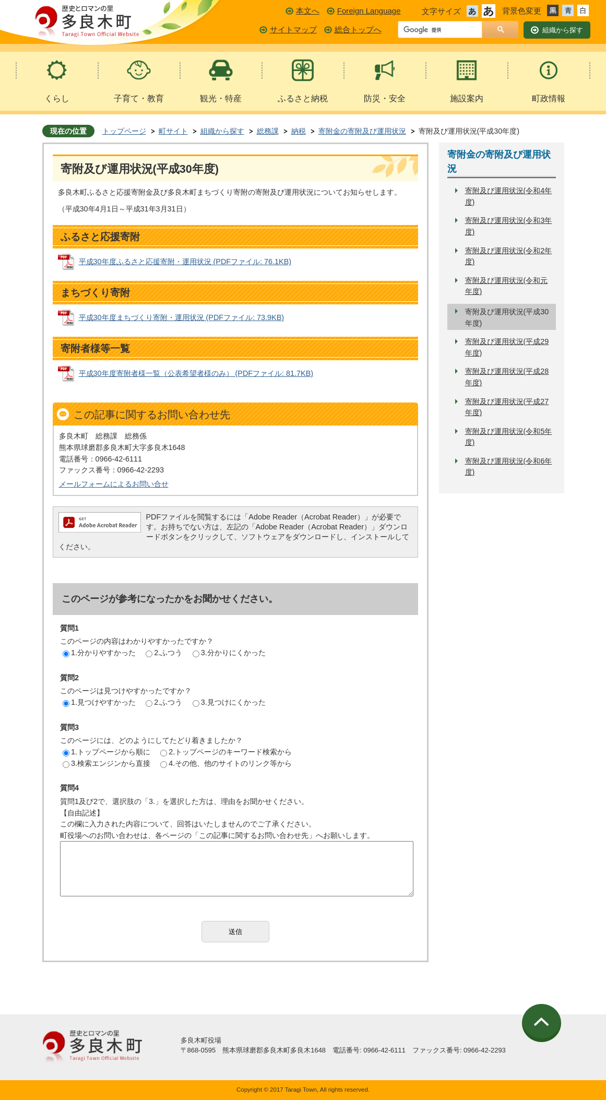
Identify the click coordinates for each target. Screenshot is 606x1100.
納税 (298, 131)
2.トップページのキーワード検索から (226, 752)
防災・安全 (385, 98)
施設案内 (466, 98)
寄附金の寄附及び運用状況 (362, 131)
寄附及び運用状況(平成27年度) (507, 407)
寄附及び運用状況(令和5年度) (508, 437)
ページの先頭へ (543, 1023)
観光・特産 (221, 98)
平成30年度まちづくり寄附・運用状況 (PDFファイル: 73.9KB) (181, 317)
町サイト (173, 131)
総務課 (268, 131)
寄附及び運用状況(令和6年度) (508, 467)
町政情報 (548, 98)
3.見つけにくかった (229, 702)
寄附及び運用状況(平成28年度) (507, 377)
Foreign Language (369, 10)
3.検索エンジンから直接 (106, 763)
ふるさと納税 (303, 98)
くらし (56, 98)
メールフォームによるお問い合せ (114, 484)
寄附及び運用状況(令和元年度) (506, 286)
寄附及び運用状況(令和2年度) (508, 256)
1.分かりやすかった (99, 652)
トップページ (124, 131)
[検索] (442, 30)
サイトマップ (293, 29)
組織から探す (222, 131)
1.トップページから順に (106, 752)
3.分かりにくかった (229, 652)
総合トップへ (358, 29)
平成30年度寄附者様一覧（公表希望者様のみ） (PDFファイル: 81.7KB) (196, 373)
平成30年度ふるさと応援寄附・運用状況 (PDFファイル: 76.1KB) (185, 261)
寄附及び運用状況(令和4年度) (508, 196)
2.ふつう (164, 652)
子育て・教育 (139, 98)
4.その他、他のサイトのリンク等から (226, 763)
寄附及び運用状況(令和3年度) (508, 226)
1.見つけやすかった (99, 702)
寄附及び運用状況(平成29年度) (507, 347)
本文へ (307, 10)
